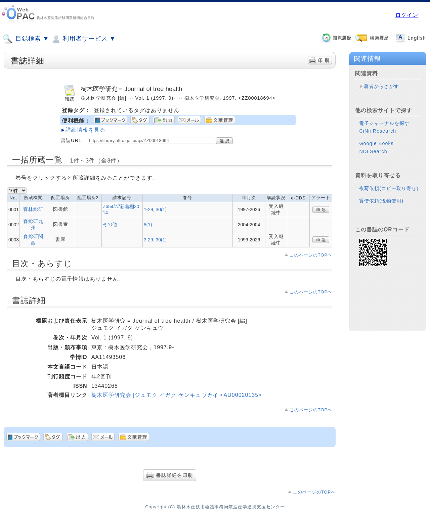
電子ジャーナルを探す (384, 123)
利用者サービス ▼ (83, 39)
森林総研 (33, 209)
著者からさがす (381, 86)
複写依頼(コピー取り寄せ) (389, 188)
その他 (110, 224)
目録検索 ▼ (26, 39)
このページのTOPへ (311, 255)
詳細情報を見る (85, 130)
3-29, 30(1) (155, 239)
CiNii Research (377, 131)
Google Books (376, 143)
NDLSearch (373, 151)
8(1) (148, 224)
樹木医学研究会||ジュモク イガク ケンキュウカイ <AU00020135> (176, 395)
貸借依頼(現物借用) (381, 200)
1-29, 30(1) (155, 209)
